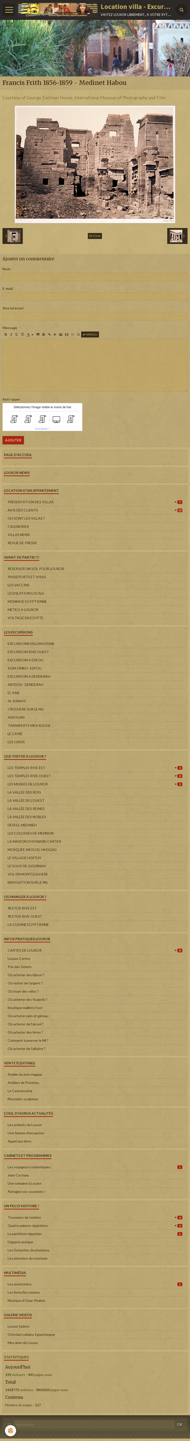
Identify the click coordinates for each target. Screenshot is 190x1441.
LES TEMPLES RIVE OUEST (95, 776)
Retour (94, 236)
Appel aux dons (19, 1141)
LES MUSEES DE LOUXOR (95, 784)
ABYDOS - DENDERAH (25, 684)
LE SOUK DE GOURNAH (27, 866)
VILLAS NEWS (19, 535)
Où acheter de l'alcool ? (26, 1024)
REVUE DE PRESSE (22, 543)
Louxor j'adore (18, 1326)
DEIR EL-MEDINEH (22, 825)
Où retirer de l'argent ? (25, 983)
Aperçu (90, 334)
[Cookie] (10, 1430)
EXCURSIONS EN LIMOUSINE (31, 643)
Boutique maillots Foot (25, 1007)
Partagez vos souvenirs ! (27, 1191)
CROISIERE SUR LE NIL (26, 709)
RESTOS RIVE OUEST (25, 916)
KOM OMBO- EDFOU (25, 668)
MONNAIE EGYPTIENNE (27, 601)
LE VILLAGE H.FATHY (24, 858)
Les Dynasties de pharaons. (29, 1250)
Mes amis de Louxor (23, 1342)
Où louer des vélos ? (23, 991)
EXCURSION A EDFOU (25, 660)
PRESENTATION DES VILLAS (95, 502)
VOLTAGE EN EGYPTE (26, 618)
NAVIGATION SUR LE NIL (28, 882)
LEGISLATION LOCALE (26, 593)
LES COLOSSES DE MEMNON (31, 833)
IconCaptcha (41, 429)
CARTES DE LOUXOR (95, 950)
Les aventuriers (95, 1284)
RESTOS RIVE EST (22, 908)
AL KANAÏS (17, 701)
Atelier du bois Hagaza (25, 1074)
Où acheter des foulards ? (28, 999)
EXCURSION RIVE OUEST (28, 652)
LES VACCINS (18, 585)
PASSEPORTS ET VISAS (27, 577)
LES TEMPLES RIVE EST (95, 768)
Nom (6, 269)
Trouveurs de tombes (95, 1217)
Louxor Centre (19, 958)
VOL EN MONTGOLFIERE (28, 874)
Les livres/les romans (24, 1292)
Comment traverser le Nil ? (28, 1040)
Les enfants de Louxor (25, 1125)
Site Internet (13, 308)
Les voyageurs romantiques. (95, 1167)
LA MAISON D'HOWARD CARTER (34, 841)
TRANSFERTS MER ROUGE (29, 725)
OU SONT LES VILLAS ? (26, 518)
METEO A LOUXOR (23, 609)
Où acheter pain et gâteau (28, 1016)
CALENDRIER (18, 526)
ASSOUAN (16, 717)
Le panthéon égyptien (95, 1234)
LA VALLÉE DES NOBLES (27, 817)
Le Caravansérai (20, 1091)
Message (9, 328)
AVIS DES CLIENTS (95, 510)
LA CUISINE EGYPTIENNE (28, 924)
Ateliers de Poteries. (24, 1082)
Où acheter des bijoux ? (26, 975)
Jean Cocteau (18, 1175)
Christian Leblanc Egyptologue (31, 1334)
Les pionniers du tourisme (28, 1258)
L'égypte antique (20, 1242)
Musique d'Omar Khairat (26, 1300)
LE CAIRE (15, 734)
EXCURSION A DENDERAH (29, 676)
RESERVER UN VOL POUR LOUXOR (36, 569)
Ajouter (13, 440)
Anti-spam (11, 399)
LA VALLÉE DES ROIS (24, 792)
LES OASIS (16, 742)
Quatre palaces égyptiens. (95, 1225)
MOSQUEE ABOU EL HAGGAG (32, 849)
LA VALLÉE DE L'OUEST (26, 800)
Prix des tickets (20, 967)
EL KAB (13, 693)
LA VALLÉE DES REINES (26, 808)
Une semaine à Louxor (25, 1183)
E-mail (7, 288)
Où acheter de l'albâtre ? (27, 1048)
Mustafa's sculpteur (23, 1099)
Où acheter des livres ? (25, 1032)
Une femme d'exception (26, 1133)
